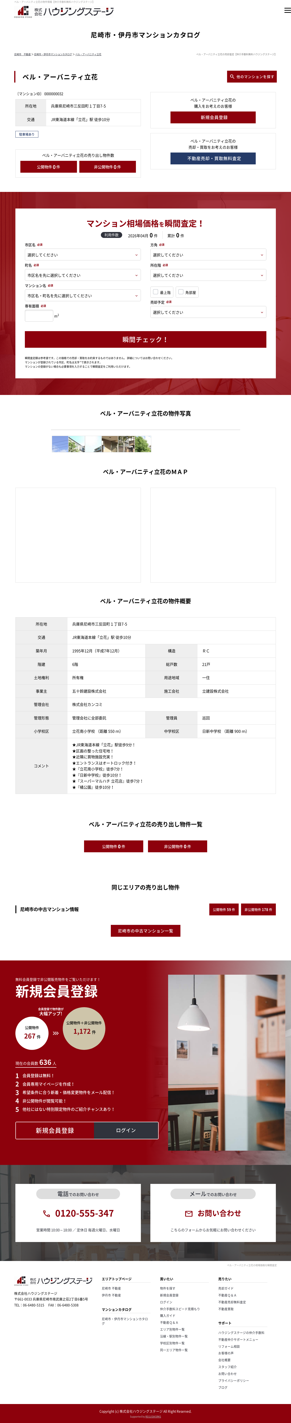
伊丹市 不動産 (111, 1295)
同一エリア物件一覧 (174, 1350)
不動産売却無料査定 (232, 1302)
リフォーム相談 (229, 1346)
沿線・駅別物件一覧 (174, 1336)
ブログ (223, 1387)
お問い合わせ (227, 1373)
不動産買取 (226, 1309)
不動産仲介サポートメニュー (238, 1339)
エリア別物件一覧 (172, 1329)
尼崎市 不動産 (22, 54)
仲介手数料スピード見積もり (180, 1309)
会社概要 (224, 1360)
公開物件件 (48, 166)
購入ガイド (167, 1315)
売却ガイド (226, 1288)
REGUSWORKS (153, 1416)
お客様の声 (226, 1353)
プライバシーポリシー (233, 1380)
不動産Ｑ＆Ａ (169, 1322)
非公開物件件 (107, 166)
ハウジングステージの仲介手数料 (241, 1332)
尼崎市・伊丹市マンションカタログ (53, 54)
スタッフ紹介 (227, 1366)
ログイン (166, 1302)
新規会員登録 (169, 1295)
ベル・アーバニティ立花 (88, 54)
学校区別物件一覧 (172, 1343)
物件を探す (167, 1288)
